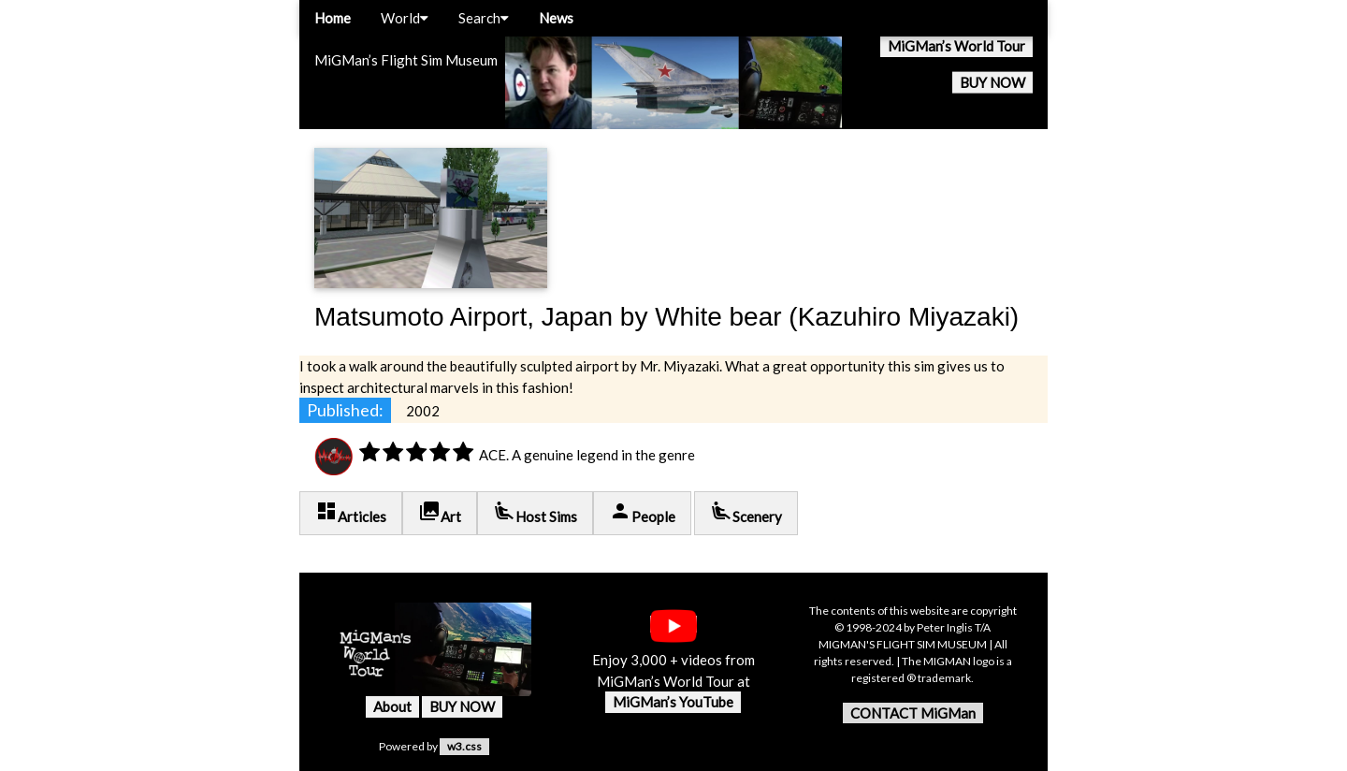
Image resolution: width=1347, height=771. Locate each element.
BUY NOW (992, 82)
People (642, 512)
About (392, 706)
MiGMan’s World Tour (956, 45)
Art (439, 512)
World (404, 17)
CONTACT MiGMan (913, 713)
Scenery (746, 512)
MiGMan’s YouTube (673, 701)
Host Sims (535, 512)
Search (483, 17)
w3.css (464, 746)
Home (332, 17)
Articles (350, 512)
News (556, 17)
